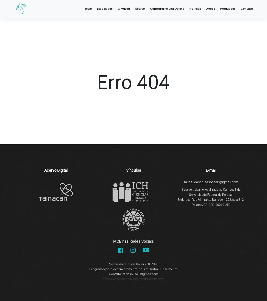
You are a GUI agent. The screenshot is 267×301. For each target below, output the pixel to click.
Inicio (88, 9)
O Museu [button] (124, 9)
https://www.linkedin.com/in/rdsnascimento (133, 279)
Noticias (195, 9)
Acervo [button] (140, 9)
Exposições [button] (105, 9)
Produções (228, 9)
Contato (247, 9)
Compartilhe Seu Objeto (167, 9)
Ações (210, 9)
